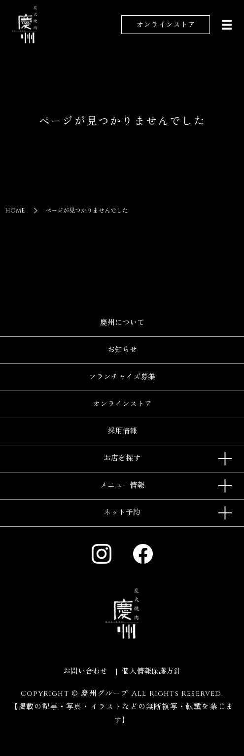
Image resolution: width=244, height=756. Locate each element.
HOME (15, 211)
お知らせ (122, 350)
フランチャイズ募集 (122, 377)
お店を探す (122, 458)
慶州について (122, 323)
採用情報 (122, 431)
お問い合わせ (85, 671)
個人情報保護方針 (151, 671)
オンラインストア (165, 25)
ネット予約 (122, 512)
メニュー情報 (122, 485)
